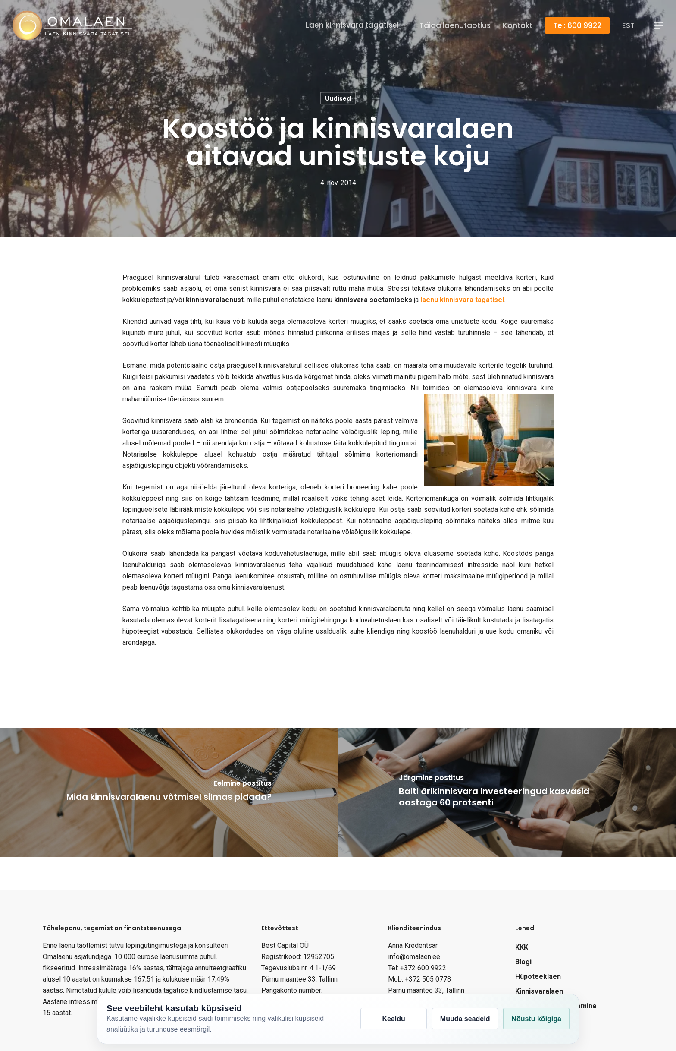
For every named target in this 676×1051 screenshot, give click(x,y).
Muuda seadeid (465, 1019)
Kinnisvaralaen (539, 991)
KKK (521, 947)
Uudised (338, 98)
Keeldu (393, 1019)
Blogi (523, 962)
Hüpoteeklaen (538, 976)
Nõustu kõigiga (536, 1019)
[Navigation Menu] (659, 25)
